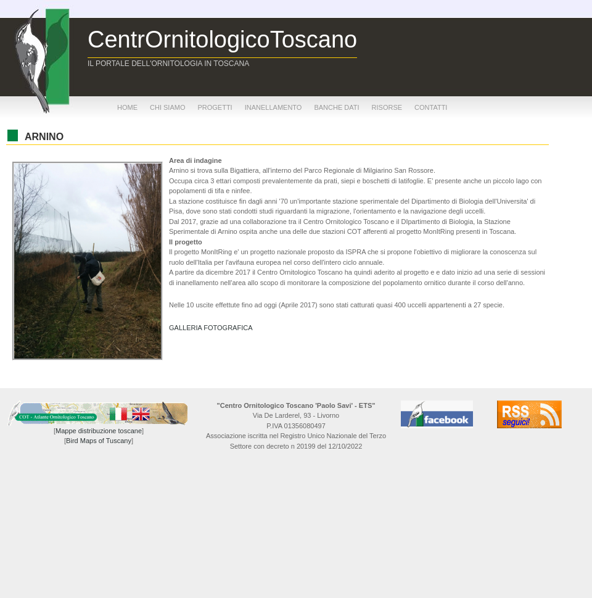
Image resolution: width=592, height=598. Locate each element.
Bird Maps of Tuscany (98, 440)
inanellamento (273, 107)
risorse (387, 107)
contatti (430, 107)
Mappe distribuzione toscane (99, 430)
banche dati (336, 107)
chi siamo (167, 107)
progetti (214, 107)
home (127, 107)
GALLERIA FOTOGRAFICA (211, 327)
